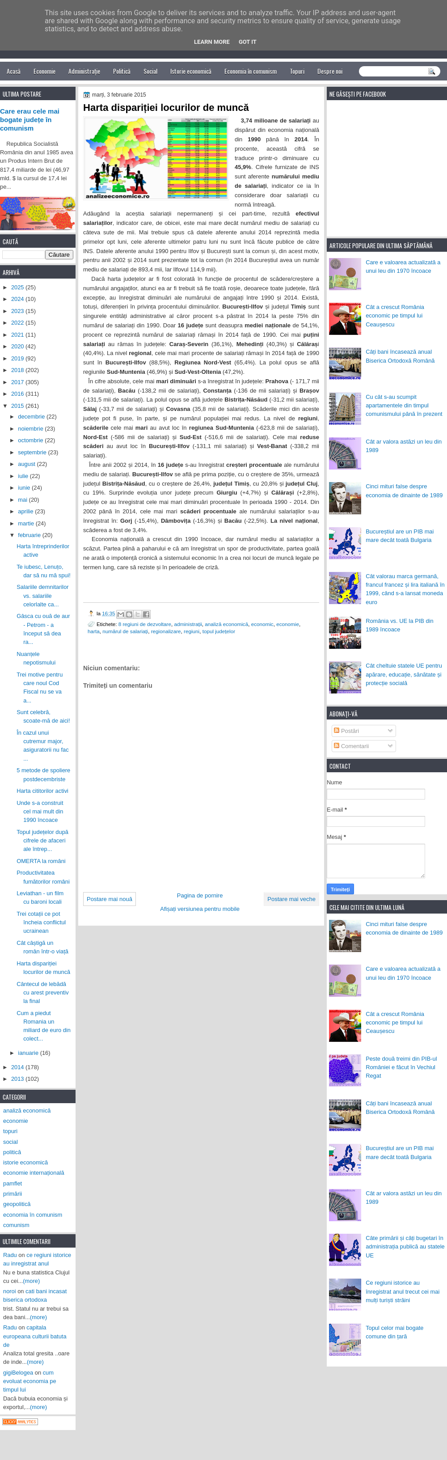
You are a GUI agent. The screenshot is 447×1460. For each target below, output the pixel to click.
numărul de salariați (125, 631)
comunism (16, 1225)
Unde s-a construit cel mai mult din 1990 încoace (40, 812)
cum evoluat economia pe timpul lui (29, 1381)
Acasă (14, 71)
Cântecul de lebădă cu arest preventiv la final (43, 993)
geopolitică (16, 1204)
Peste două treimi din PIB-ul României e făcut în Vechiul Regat (401, 1067)
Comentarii (351, 746)
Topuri (297, 71)
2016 (18, 393)
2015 (18, 405)
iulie (24, 476)
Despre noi (329, 71)
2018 (18, 370)
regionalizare (166, 631)
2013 (18, 1078)
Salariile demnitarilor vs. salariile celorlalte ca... (43, 596)
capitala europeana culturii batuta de (35, 1336)
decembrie (32, 416)
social (10, 1141)
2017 (18, 382)
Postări (346, 731)
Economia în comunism (250, 71)
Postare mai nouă (109, 899)
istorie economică (25, 1162)
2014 (18, 1067)
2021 (18, 334)
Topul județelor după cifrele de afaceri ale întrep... (42, 841)
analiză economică (226, 624)
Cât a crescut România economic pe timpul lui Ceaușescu (395, 316)
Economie (44, 71)
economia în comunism (32, 1214)
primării (12, 1193)
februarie (30, 535)
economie (287, 624)
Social (150, 71)
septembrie (33, 452)
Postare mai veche (291, 899)
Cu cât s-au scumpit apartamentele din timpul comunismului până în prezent (404, 406)
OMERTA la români (41, 861)
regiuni (191, 631)
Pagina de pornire (200, 895)
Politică (122, 71)
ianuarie (29, 1053)
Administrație (84, 71)
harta (94, 631)
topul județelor (218, 631)
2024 (18, 299)
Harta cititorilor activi (42, 790)
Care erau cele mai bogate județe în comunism (29, 119)
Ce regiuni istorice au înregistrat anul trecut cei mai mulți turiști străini (402, 1291)
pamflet (12, 1183)
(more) (31, 1281)
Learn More (212, 41)
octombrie (31, 440)
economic (262, 624)
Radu (10, 1255)
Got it (248, 41)
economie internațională (33, 1172)
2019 (18, 358)
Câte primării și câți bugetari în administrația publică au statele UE (405, 1247)
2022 (18, 322)
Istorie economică (190, 71)
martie (26, 523)
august (27, 464)
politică (12, 1152)
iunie (25, 487)
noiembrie (31, 428)
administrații (188, 624)
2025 (18, 287)
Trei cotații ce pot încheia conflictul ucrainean (41, 922)
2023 (18, 311)
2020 (18, 346)
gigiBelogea (18, 1372)
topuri (10, 1131)
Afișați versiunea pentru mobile (200, 909)
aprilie (26, 511)
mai (23, 499)
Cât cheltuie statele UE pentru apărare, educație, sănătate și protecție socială (404, 674)
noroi (9, 1291)
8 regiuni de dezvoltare (144, 624)
